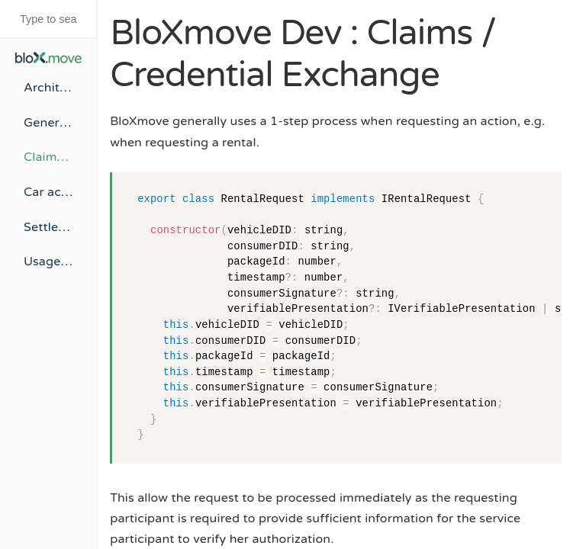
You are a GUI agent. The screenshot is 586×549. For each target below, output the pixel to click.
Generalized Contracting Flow (48, 122)
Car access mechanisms (48, 192)
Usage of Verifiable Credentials (48, 261)
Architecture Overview (48, 87)
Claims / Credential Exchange (48, 157)
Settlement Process (48, 227)
